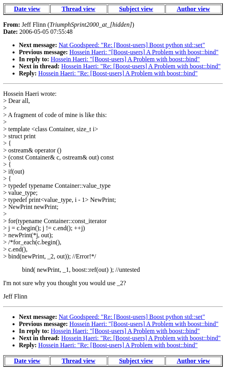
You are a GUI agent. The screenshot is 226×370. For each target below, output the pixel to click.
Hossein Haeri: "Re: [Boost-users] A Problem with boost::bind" (140, 66)
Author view (193, 8)
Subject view (136, 8)
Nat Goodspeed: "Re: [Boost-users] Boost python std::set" (132, 45)
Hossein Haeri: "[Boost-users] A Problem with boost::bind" (144, 52)
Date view (27, 8)
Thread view (78, 8)
